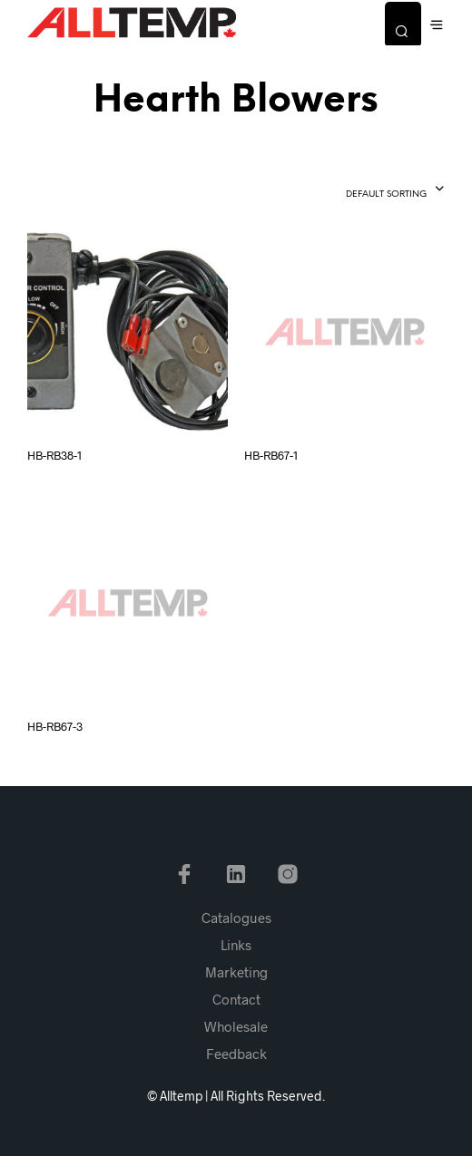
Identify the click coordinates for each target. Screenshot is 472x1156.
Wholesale (236, 1026)
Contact (236, 999)
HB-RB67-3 (55, 726)
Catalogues (236, 917)
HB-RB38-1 (54, 455)
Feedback (236, 1053)
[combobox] (362, 190)
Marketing (236, 972)
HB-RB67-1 (271, 455)
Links (236, 945)
